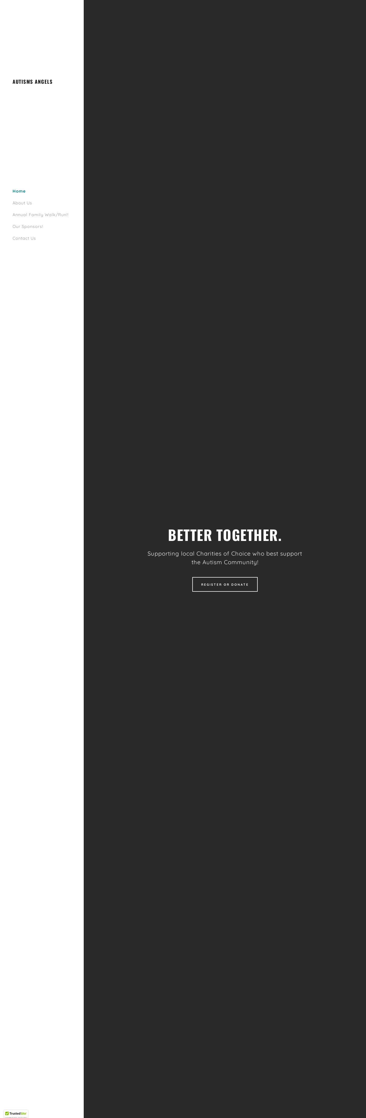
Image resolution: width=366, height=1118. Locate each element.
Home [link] (19, 191)
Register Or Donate (225, 584)
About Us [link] (22, 202)
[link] (33, 82)
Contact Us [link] (24, 238)
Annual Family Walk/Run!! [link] (41, 214)
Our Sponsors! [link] (28, 226)
